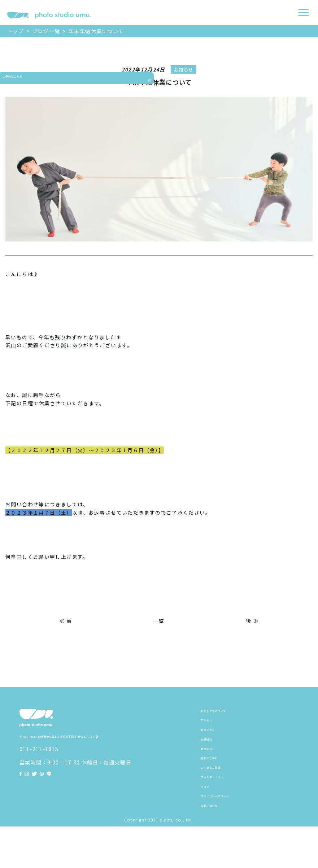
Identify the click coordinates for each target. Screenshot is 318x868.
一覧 (159, 620)
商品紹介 (212, 765)
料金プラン (214, 739)
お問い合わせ (217, 845)
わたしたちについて (226, 712)
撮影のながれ (217, 778)
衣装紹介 (212, 752)
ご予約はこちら (7, 99)
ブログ (209, 818)
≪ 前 (65, 620)
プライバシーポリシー (228, 832)
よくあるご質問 (220, 792)
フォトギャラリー (223, 805)
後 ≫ (252, 620)
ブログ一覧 (46, 31)
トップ (15, 31)
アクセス (212, 726)
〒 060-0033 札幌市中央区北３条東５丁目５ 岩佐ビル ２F (92, 752)
